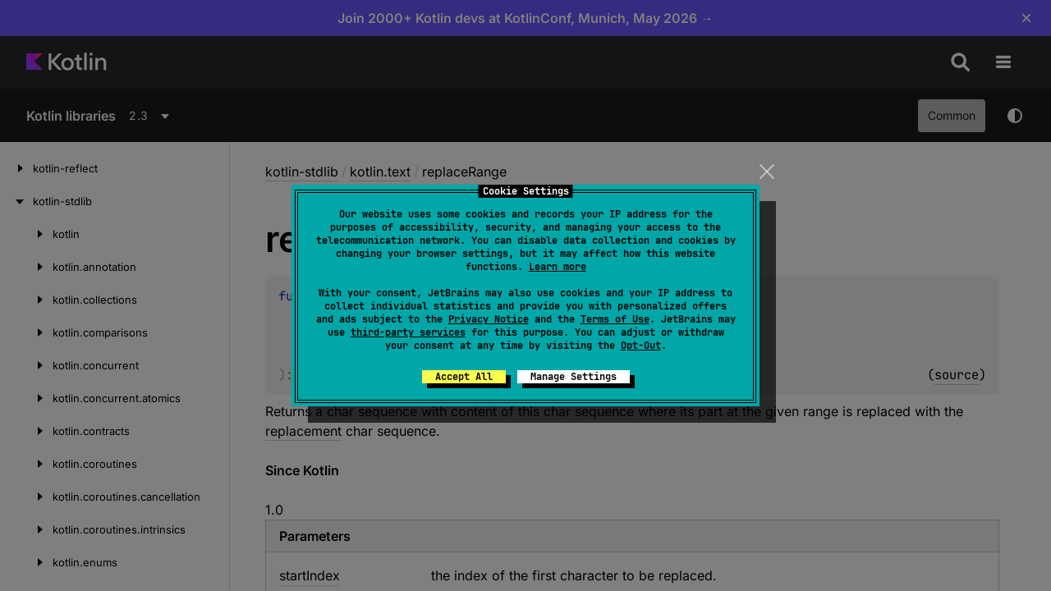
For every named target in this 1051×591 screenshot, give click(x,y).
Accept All (464, 376)
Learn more (557, 266)
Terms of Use (615, 319)
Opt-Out (641, 345)
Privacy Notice (488, 319)
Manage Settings (573, 376)
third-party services (408, 332)
